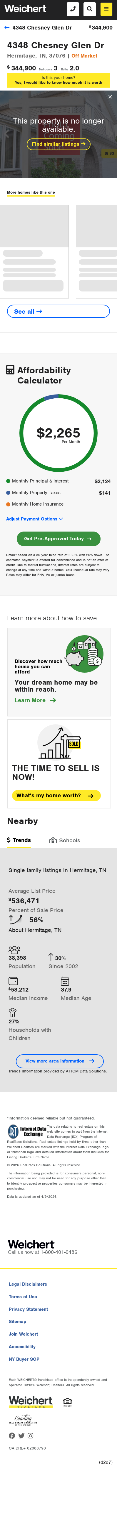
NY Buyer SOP (24, 1359)
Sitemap (17, 1322)
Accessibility (22, 1347)
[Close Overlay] (110, 97)
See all (28, 311)
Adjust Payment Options (31, 519)
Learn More (35, 700)
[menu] (106, 9)
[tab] (19, 842)
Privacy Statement (28, 1309)
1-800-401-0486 (59, 1252)
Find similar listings (59, 144)
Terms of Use (23, 1297)
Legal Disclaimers (28, 1284)
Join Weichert (23, 1334)
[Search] (89, 9)
